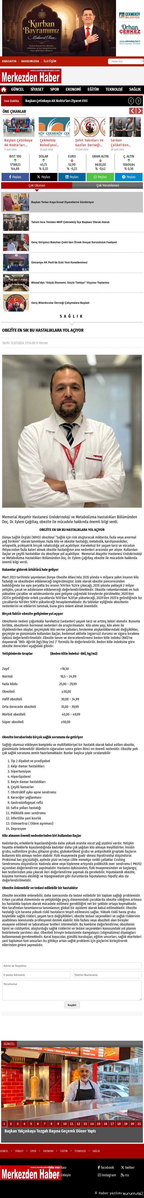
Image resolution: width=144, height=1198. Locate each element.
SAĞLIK (135, 89)
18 (119, 1124)
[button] (131, 100)
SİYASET (37, 89)
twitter (127, 1167)
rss (125, 1175)
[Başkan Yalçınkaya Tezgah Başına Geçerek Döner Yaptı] (72, 1095)
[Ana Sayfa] (3, 89)
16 (105, 1124)
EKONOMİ (73, 89)
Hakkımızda (30, 61)
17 (112, 1124)
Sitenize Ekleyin (60, 1175)
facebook (106, 1167)
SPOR (54, 89)
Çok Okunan (37, 185)
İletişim (50, 61)
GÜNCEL (17, 89)
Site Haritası (57, 1167)
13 (85, 1124)
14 (92, 1124)
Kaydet (72, 1005)
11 (72, 1124)
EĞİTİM (93, 89)
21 (139, 1124)
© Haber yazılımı (119, 1193)
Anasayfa (9, 61)
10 (65, 1124)
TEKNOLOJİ (114, 89)
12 (78, 1124)
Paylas (15, 177)
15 (98, 1124)
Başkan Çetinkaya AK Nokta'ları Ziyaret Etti (56, 101)
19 (126, 1124)
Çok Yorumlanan (108, 185)
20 (132, 1124)
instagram (107, 1175)
